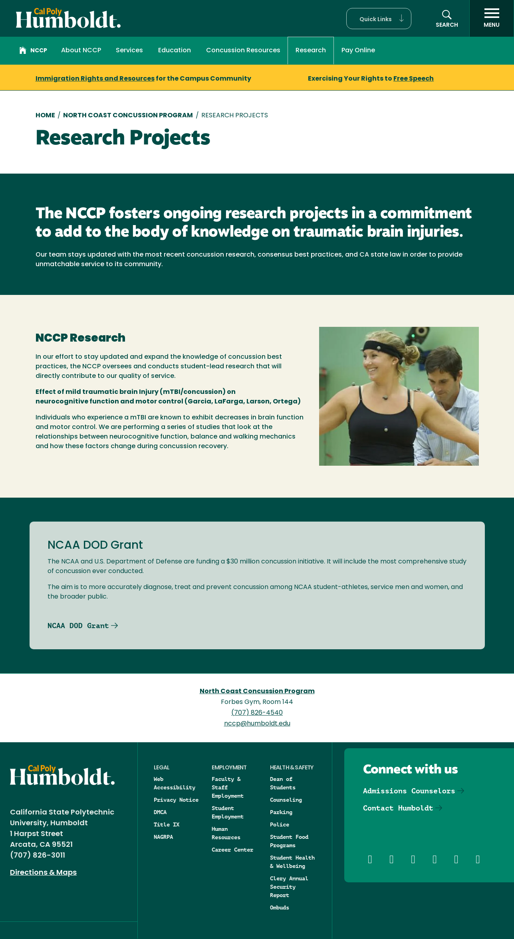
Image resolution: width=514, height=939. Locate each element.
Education (174, 50)
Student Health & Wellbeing (292, 861)
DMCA (160, 812)
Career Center (232, 849)
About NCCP (81, 50)
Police (279, 824)
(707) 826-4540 (257, 713)
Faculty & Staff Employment (228, 787)
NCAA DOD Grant (78, 625)
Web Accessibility (174, 783)
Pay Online (358, 50)
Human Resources (226, 833)
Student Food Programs (289, 841)
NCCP (33, 51)
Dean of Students (283, 783)
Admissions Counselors (409, 791)
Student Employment (228, 812)
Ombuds (279, 907)
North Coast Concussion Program (128, 116)
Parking (281, 812)
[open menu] (491, 18)
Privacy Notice (176, 800)
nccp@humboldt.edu (257, 724)
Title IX (166, 824)
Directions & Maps (43, 873)
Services (129, 50)
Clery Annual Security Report (289, 886)
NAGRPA (163, 837)
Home (45, 116)
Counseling (286, 800)
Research (311, 50)
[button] (378, 18)
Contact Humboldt (398, 808)
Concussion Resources (243, 50)
